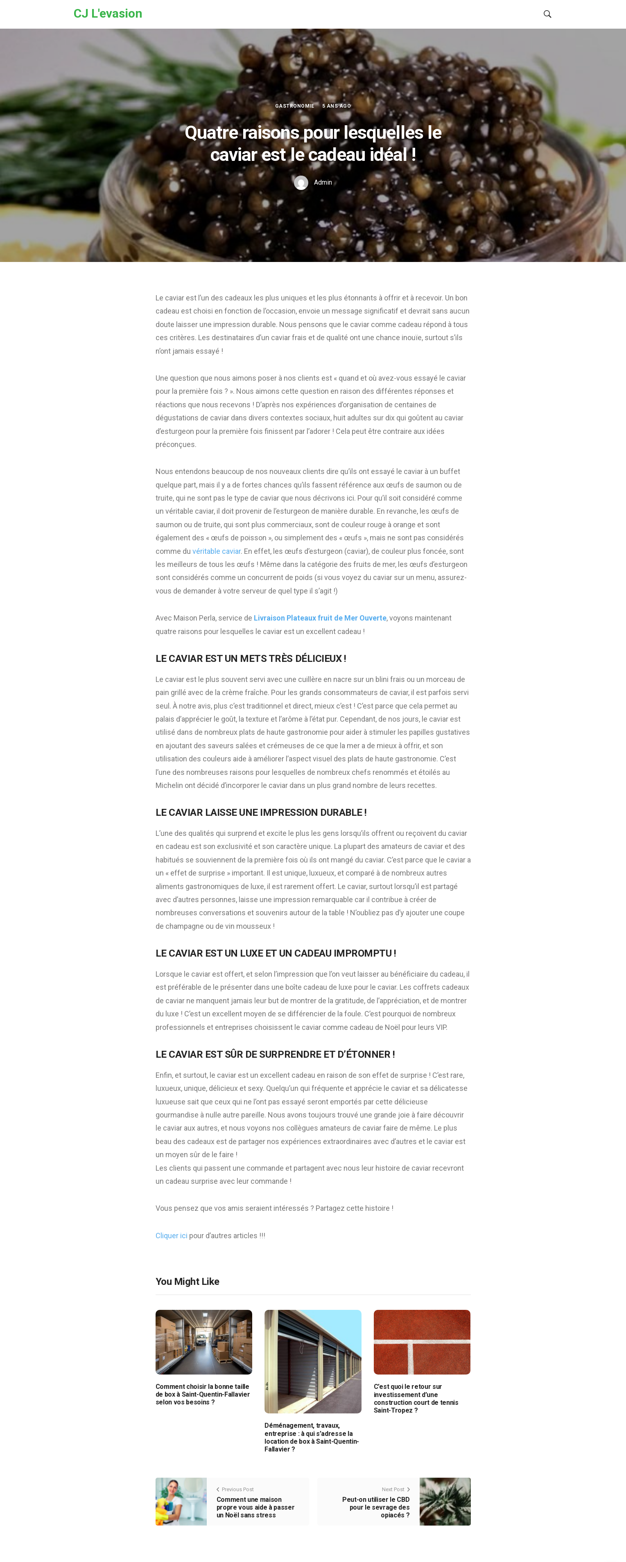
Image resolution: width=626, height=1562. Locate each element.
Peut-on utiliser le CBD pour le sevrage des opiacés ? (376, 1507)
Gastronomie (294, 106)
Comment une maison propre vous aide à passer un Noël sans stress (256, 1507)
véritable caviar (216, 551)
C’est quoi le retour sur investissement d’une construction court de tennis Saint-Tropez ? (416, 1398)
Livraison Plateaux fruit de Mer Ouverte (319, 618)
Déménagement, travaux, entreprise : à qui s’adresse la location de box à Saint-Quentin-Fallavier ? (311, 1437)
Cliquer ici (172, 1235)
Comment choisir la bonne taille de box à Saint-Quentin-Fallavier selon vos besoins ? (203, 1394)
